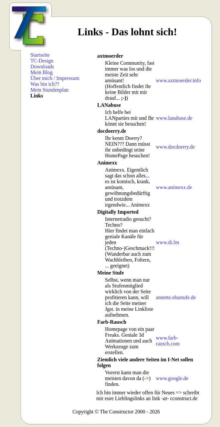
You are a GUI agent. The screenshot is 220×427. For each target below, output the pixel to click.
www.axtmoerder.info (178, 80)
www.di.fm (167, 242)
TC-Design (41, 60)
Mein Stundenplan (49, 90)
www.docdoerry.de (175, 147)
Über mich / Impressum (54, 78)
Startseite (40, 55)
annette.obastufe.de (176, 297)
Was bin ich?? (44, 84)
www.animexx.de (174, 187)
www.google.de (172, 378)
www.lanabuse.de (174, 118)
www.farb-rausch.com (168, 340)
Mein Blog (41, 72)
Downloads (42, 66)
